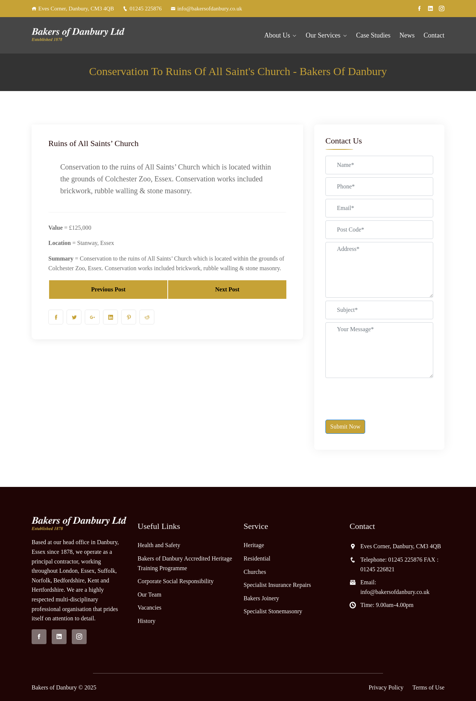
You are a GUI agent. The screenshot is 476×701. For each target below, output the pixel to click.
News (407, 35)
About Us (277, 35)
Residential (257, 558)
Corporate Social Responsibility (175, 581)
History (146, 621)
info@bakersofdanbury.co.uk (206, 9)
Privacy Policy (386, 687)
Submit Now (345, 426)
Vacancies (149, 607)
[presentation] (381, 395)
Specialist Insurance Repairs (277, 585)
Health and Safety (159, 545)
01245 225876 (142, 9)
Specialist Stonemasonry (273, 611)
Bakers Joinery (261, 598)
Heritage (254, 545)
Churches (255, 572)
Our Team (149, 594)
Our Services (323, 35)
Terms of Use (428, 687)
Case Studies (373, 35)
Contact (434, 35)
